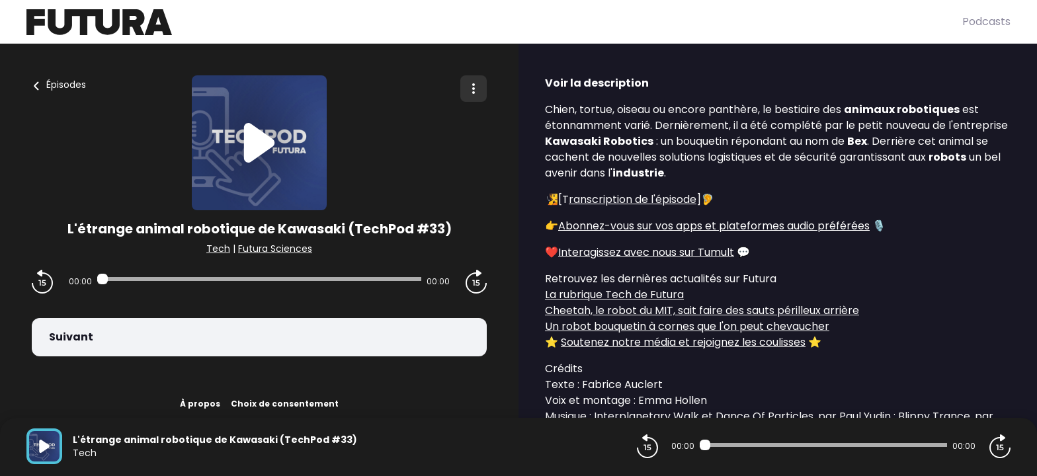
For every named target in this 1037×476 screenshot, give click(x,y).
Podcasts (986, 21)
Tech (218, 248)
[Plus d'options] (473, 88)
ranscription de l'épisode (632, 199)
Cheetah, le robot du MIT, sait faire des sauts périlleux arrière (702, 310)
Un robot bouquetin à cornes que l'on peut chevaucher (687, 326)
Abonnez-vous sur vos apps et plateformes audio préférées (714, 225)
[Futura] (494, 22)
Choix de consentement (285, 403)
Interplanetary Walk (646, 416)
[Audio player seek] (259, 279)
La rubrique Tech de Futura (614, 294)
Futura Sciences (275, 248)
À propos (200, 403)
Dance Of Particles (764, 416)
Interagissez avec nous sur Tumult (646, 252)
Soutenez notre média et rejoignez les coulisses (683, 342)
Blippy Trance (934, 416)
